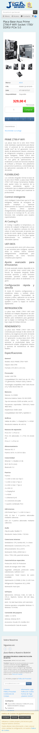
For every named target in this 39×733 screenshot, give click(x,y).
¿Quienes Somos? (27, 696)
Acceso (15, 16)
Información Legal (27, 689)
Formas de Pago (26, 694)
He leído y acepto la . (18, 679)
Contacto (25, 16)
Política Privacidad (10, 692)
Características (10, 126)
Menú (6, 16)
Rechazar (14, 717)
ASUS (21, 83)
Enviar (28, 683)
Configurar (6, 717)
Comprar (28, 109)
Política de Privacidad (17, 674)
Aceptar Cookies (25, 717)
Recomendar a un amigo (13, 131)
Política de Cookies (27, 692)
